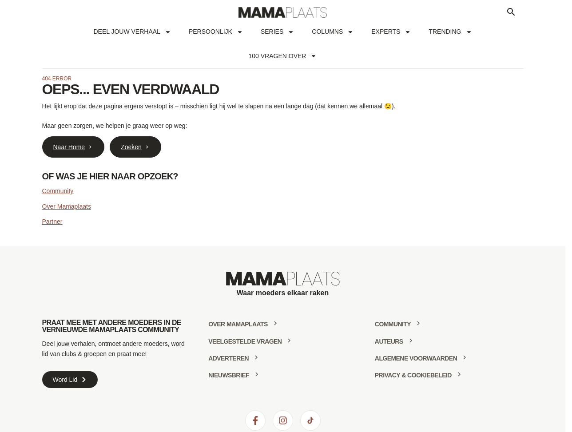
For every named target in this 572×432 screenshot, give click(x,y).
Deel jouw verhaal (132, 32)
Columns (333, 32)
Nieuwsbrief (228, 375)
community (393, 324)
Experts (391, 32)
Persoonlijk (216, 32)
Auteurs (389, 341)
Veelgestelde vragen (245, 341)
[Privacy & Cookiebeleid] (459, 374)
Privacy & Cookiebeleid (413, 375)
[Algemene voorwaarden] (465, 357)
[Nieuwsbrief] (257, 374)
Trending (450, 32)
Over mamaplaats (238, 324)
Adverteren (228, 358)
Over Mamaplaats (66, 206)
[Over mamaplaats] (275, 323)
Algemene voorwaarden (416, 358)
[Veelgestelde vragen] (289, 341)
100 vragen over (283, 55)
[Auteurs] (411, 341)
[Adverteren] (256, 357)
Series (277, 32)
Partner (52, 221)
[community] (418, 323)
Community (58, 190)
